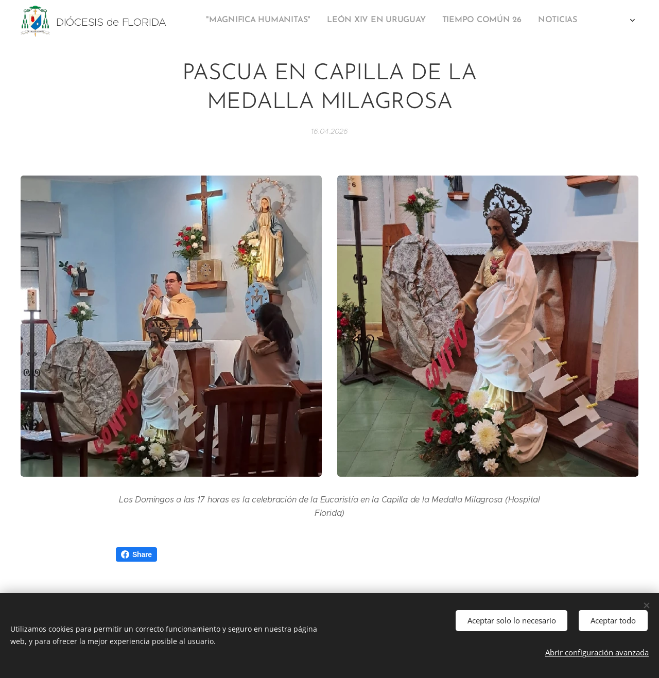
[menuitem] (437, 21)
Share (136, 554)
